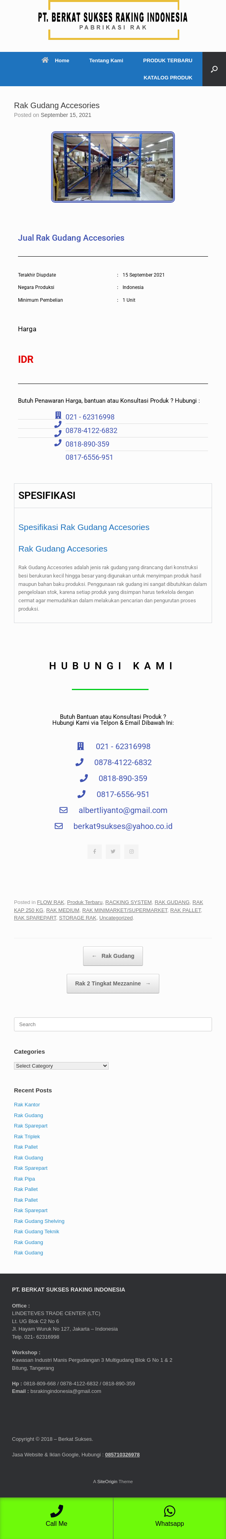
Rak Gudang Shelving (39, 1221)
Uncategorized (116, 918)
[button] (214, 69)
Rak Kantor (27, 1105)
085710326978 (122, 1455)
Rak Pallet (26, 1147)
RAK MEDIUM (62, 910)
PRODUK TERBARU (168, 60)
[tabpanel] (113, 565)
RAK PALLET (185, 910)
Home (55, 60)
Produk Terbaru (85, 902)
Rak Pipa (24, 1179)
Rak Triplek (27, 1136)
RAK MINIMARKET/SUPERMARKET (124, 910)
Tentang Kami (106, 60)
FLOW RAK (50, 902)
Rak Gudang (112, 956)
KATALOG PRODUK (168, 78)
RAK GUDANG (172, 902)
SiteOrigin (107, 1481)
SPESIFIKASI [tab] (46, 495)
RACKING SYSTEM (128, 902)
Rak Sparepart (31, 1126)
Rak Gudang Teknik (36, 1231)
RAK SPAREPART (35, 918)
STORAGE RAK (78, 918)
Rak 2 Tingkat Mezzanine (113, 983)
